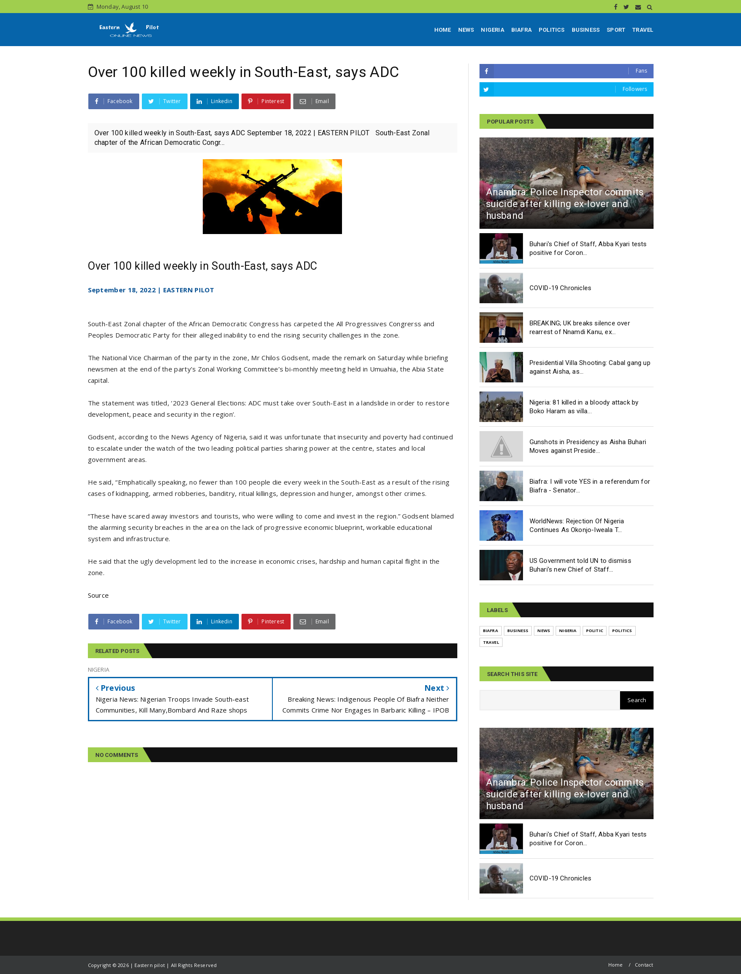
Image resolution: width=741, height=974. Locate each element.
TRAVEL (642, 30)
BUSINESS (586, 30)
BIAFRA (521, 30)
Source (98, 595)
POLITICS (552, 30)
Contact (644, 964)
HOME (442, 30)
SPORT (616, 30)
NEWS (466, 30)
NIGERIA (492, 30)
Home (615, 964)
